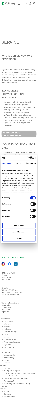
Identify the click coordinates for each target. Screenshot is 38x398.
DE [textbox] (24, 4)
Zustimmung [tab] (7, 163)
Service (6, 334)
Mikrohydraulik (9, 347)
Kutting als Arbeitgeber (12, 371)
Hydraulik (7, 345)
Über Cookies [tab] (31, 163)
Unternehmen (5, 319)
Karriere (3, 365)
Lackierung (8, 350)
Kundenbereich (7, 307)
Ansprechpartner (10, 397)
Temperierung (9, 358)
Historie (7, 326)
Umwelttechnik (9, 355)
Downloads (6, 305)
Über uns (7, 324)
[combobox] (25, 3)
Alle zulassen (19, 225)
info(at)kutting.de (13, 294)
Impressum (6, 312)
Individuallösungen (11, 332)
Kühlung (7, 360)
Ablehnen (19, 238)
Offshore (7, 352)
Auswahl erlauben (18, 232)
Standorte (7, 394)
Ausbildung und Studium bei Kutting (17, 384)
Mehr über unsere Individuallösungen (12, 134)
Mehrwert (7, 329)
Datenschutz (6, 309)
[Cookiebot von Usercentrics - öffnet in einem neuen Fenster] (27, 157)
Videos (6, 337)
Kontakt (2, 389)
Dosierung (7, 363)
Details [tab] (18, 163)
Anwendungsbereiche (8, 339)
